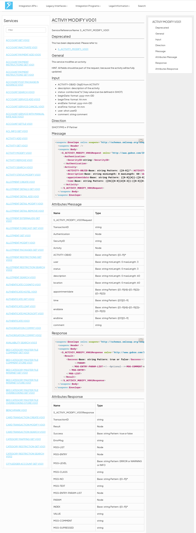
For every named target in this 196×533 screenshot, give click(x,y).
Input (158, 39)
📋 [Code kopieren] (141, 140)
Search (142, 5)
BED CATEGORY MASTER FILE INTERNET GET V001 (22, 371)
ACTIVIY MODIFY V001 (166, 21)
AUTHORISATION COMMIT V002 (23, 335)
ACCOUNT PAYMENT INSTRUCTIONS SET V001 (20, 73)
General (159, 33)
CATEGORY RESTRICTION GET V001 (25, 446)
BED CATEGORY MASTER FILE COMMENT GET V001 (22, 351)
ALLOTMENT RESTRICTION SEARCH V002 (25, 268)
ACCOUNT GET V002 (17, 40)
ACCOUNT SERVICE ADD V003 (23, 99)
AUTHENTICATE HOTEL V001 (21, 291)
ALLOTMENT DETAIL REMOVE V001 (25, 210)
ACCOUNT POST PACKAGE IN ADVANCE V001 (22, 83)
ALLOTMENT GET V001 (18, 235)
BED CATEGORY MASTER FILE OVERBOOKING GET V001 (22, 391)
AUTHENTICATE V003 (18, 320)
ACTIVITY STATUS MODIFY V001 (23, 174)
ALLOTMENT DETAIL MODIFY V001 (24, 203)
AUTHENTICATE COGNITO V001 (23, 284)
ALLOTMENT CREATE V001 (20, 181)
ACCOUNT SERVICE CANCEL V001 (25, 106)
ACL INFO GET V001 (17, 131)
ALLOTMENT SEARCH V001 (21, 277)
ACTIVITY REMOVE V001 (19, 160)
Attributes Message (166, 56)
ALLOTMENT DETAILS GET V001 (23, 189)
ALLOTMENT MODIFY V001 (20, 242)
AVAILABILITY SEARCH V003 (21, 342)
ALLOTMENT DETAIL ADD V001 (22, 196)
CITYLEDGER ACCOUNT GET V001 (24, 463)
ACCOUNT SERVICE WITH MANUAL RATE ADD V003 (25, 115)
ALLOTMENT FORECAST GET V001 (24, 228)
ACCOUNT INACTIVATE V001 (21, 47)
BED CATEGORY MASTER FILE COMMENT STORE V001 (22, 361)
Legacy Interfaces (56, 5)
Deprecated (162, 27)
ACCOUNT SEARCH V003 (20, 92)
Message (160, 51)
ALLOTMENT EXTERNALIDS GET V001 (23, 219)
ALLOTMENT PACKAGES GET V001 (25, 249)
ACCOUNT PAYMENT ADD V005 (23, 54)
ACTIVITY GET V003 (17, 145)
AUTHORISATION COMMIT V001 (23, 327)
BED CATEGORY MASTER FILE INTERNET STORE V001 (22, 381)
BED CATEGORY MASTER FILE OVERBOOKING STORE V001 (22, 401)
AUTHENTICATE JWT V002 (20, 299)
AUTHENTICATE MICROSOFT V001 (25, 313)
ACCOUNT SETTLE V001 (19, 123)
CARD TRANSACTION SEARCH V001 (26, 431)
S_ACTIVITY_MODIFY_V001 (73, 48)
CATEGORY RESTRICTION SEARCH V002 (25, 455)
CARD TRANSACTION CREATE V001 (25, 417)
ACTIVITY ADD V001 (17, 138)
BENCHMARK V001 (16, 410)
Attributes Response (166, 68)
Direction (160, 45)
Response (161, 62)
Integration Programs (88, 5)
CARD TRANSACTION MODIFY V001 (25, 424)
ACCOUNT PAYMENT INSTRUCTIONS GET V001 (20, 63)
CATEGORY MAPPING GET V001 (23, 439)
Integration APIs (28, 5)
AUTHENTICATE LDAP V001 (21, 306)
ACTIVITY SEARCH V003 (19, 167)
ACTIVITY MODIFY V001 (19, 152)
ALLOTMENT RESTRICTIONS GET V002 (23, 258)
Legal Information (119, 5)
